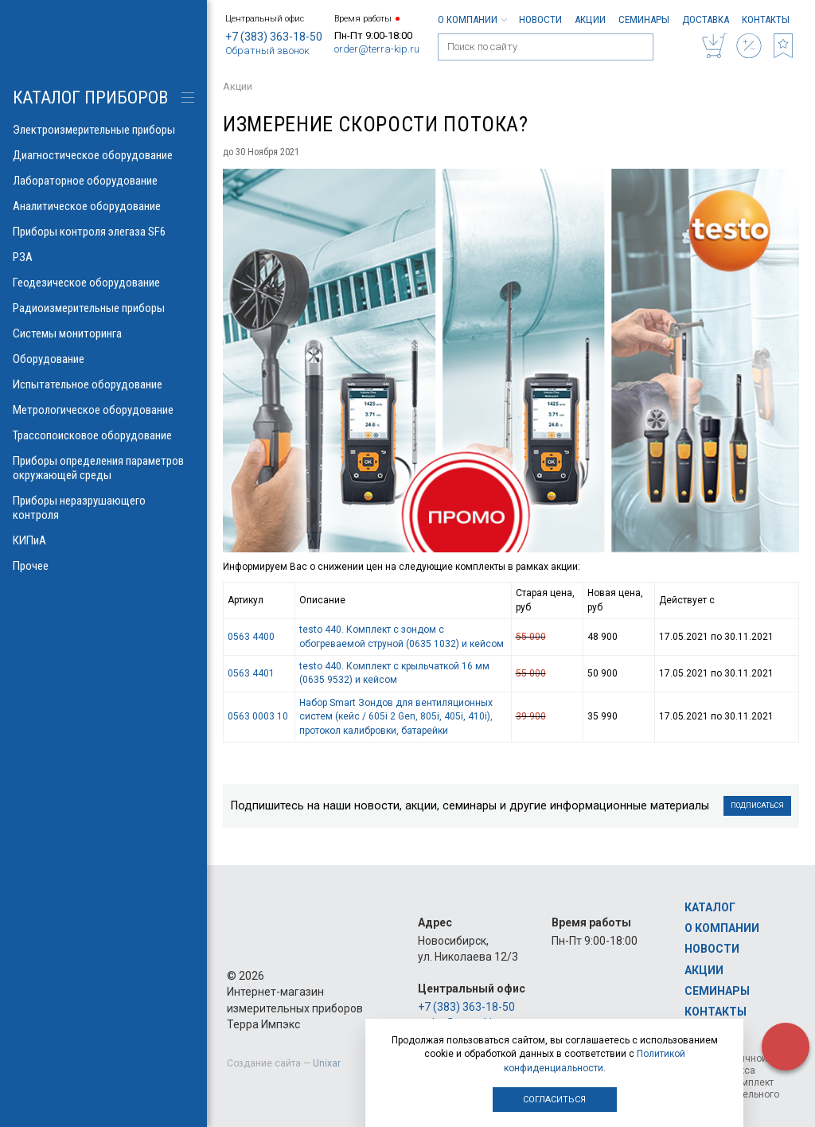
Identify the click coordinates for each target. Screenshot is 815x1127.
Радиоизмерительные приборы (103, 308)
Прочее (103, 566)
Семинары (643, 19)
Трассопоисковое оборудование (103, 435)
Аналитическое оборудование (103, 206)
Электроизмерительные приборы (103, 130)
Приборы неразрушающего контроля (103, 507)
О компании (472, 19)
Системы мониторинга (103, 333)
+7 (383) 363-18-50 (273, 36)
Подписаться (757, 805)
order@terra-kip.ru (376, 49)
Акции (590, 19)
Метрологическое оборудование (103, 410)
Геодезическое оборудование (103, 282)
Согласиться (554, 1099)
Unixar (327, 1063)
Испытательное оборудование (103, 384)
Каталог (709, 907)
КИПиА (103, 540)
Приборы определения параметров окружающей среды (103, 468)
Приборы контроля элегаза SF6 (103, 231)
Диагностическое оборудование (103, 155)
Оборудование (103, 359)
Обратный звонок (267, 51)
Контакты (766, 19)
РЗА (103, 257)
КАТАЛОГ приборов (90, 97)
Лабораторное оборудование (103, 181)
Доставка (705, 19)
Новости (540, 19)
